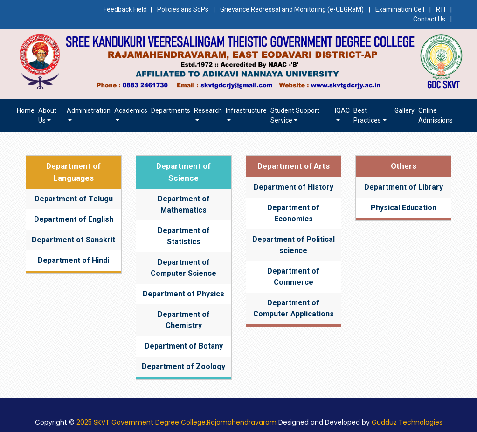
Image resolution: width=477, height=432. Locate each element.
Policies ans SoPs (182, 9)
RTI (440, 9)
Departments (170, 110)
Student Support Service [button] (294, 115)
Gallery (404, 110)
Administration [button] (89, 110)
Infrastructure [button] (246, 110)
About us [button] (47, 115)
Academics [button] (130, 110)
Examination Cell (399, 9)
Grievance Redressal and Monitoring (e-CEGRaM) (292, 9)
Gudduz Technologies (407, 422)
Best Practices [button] (367, 115)
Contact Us (429, 19)
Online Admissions (435, 115)
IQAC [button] (342, 110)
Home (26, 110)
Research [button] (208, 110)
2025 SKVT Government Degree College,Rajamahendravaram (176, 422)
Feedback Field (125, 9)
